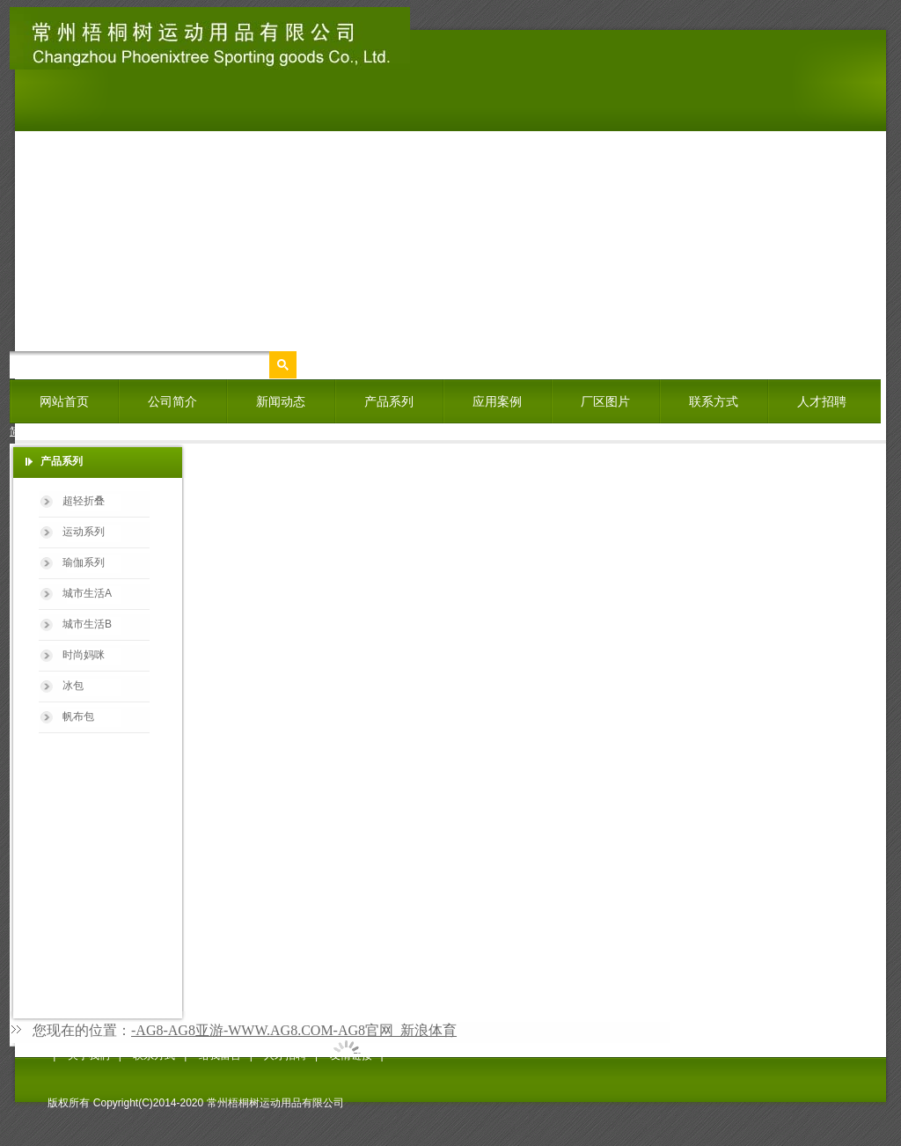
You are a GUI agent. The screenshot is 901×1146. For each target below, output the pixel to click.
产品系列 (389, 401)
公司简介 (172, 401)
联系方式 (713, 401)
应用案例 (497, 401)
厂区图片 (605, 401)
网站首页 (64, 401)
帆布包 (78, 716)
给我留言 (220, 1055)
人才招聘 (821, 401)
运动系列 (83, 531)
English (75, 431)
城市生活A (87, 593)
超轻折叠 (83, 501)
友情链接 (351, 1055)
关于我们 (89, 1055)
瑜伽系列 (83, 562)
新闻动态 (280, 401)
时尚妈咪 (83, 655)
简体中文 (31, 431)
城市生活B (87, 624)
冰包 (73, 686)
